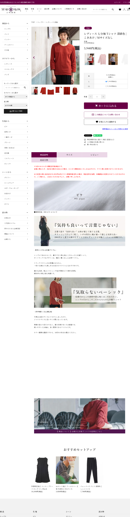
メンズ (6, 74)
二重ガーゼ (8, 137)
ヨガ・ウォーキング (11, 188)
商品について (9, 234)
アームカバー (9, 45)
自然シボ (7, 132)
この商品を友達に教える (94, 142)
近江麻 (6, 153)
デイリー (7, 177)
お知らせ (7, 218)
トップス (40, 22)
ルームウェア (9, 183)
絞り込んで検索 (15, 111)
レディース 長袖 (52, 22)
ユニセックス (9, 69)
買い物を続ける (91, 144)
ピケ (5, 126)
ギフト (6, 204)
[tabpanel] (55, 56)
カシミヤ (7, 164)
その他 (6, 50)
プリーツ (7, 142)
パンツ (6, 34)
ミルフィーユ (9, 158)
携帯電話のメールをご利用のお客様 (115, 129)
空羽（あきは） (9, 148)
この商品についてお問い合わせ (106, 114)
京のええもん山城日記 (12, 228)
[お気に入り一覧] (120, 9)
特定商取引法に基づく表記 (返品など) (99, 139)
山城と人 (7, 239)
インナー (7, 39)
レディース (8, 64)
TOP (33, 22)
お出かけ (7, 193)
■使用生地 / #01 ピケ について (45, 207)
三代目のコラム (9, 223)
